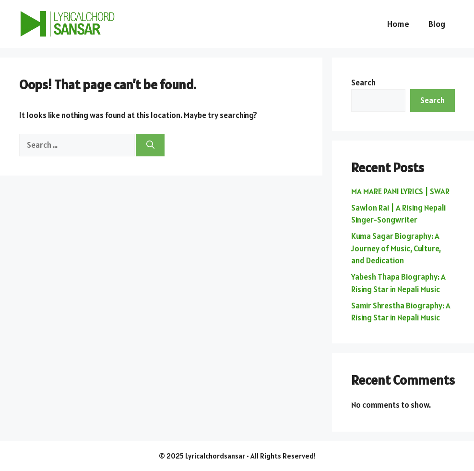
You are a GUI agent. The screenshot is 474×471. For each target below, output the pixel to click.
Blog (436, 23)
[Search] (150, 145)
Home (398, 23)
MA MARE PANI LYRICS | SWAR (400, 191)
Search (363, 82)
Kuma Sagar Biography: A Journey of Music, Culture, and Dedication (396, 248)
